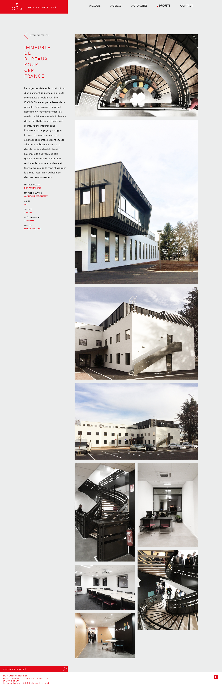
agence (115, 5)
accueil (94, 5)
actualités (139, 5)
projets (164, 5)
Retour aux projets (39, 35)
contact (186, 5)
